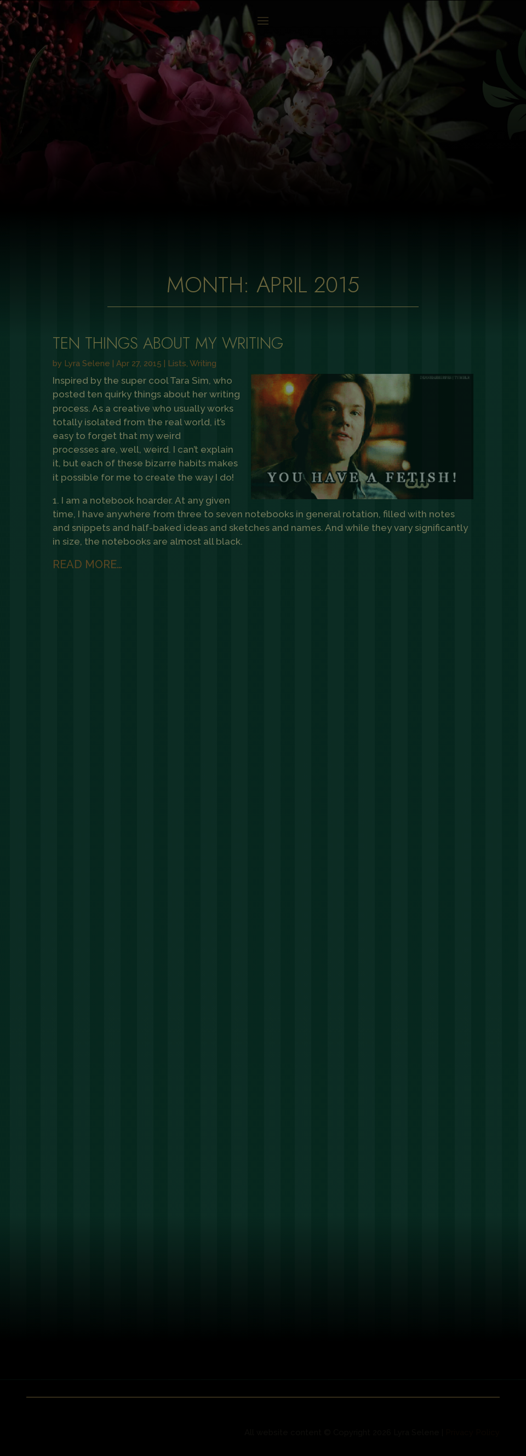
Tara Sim (189, 380)
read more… (87, 564)
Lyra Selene (87, 363)
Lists (177, 363)
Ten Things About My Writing (168, 343)
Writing (203, 363)
